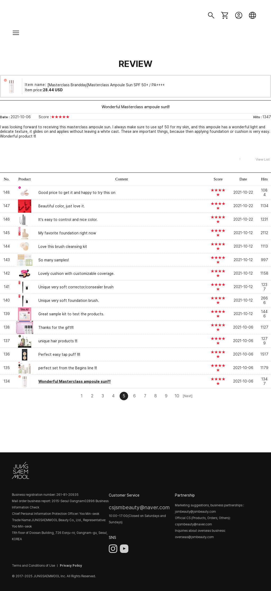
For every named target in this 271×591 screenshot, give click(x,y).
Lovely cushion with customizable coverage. (76, 273)
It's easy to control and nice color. (68, 219)
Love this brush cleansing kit (62, 246)
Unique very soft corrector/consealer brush (76, 287)
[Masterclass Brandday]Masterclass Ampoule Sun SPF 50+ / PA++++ (106, 85)
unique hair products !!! (57, 341)
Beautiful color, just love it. (61, 206)
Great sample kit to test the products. (71, 314)
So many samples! (53, 260)
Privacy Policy (71, 565)
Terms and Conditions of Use (33, 565)
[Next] (187, 396)
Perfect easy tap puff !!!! (59, 354)
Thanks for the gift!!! (56, 327)
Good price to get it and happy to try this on (76, 192)
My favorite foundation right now (67, 233)
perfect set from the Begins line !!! (67, 368)
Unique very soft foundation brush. (68, 300)
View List (263, 159)
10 (177, 395)
